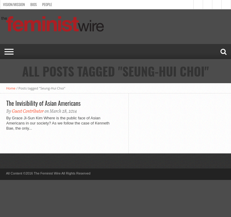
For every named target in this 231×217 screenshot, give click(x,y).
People (47, 4)
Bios (33, 4)
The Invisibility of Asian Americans (43, 103)
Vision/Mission (14, 4)
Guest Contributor (28, 111)
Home (10, 88)
